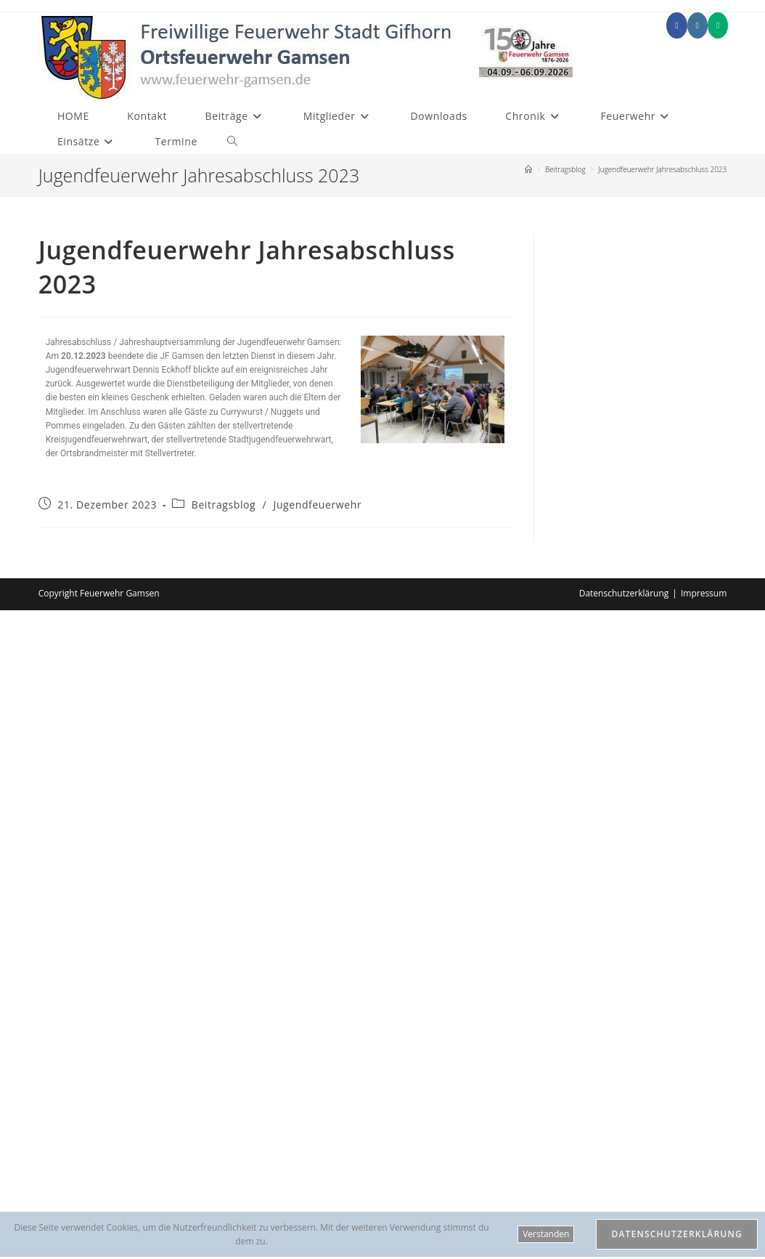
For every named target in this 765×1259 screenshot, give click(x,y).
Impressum (704, 593)
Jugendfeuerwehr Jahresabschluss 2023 (662, 169)
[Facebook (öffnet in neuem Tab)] (676, 25)
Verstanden (546, 1234)
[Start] (528, 169)
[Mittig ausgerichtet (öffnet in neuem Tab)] (718, 25)
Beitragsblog (224, 504)
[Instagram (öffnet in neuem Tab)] (697, 25)
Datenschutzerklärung (624, 593)
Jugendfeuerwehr (318, 504)
